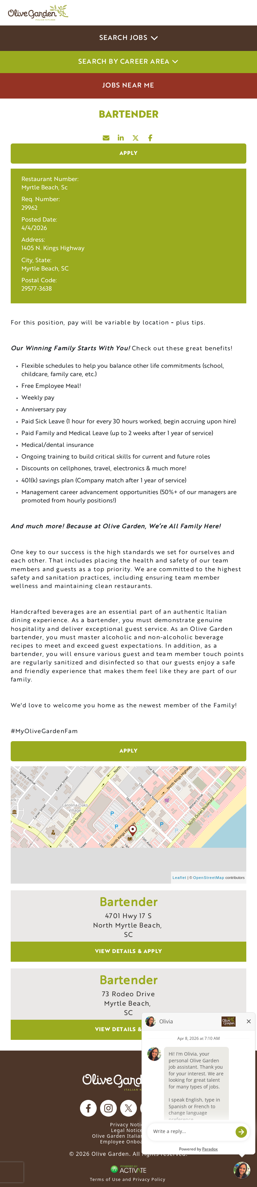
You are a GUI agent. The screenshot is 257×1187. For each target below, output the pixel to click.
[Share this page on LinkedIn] (121, 136)
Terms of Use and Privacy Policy (128, 1179)
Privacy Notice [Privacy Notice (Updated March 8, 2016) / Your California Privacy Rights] (128, 1124)
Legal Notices (128, 1130)
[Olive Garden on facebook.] (88, 1108)
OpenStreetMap (208, 878)
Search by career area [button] (128, 62)
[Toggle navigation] (239, 12)
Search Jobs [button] (128, 38)
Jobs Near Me (128, 86)
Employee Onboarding (128, 1141)
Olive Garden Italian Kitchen (128, 1136)
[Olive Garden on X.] (128, 1108)
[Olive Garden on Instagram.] (108, 1108)
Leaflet (179, 878)
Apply (128, 153)
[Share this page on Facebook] (150, 136)
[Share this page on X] (136, 136)
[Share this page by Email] (106, 136)
